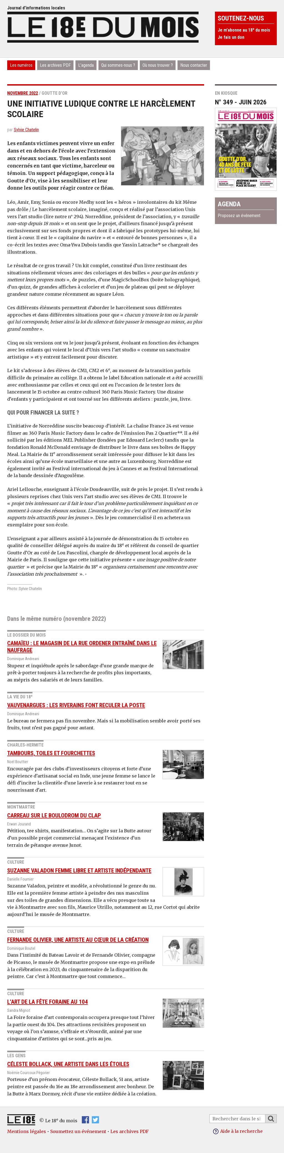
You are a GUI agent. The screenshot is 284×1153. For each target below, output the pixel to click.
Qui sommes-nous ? (118, 65)
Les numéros (21, 65)
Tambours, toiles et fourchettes (51, 753)
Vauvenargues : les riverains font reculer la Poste (76, 705)
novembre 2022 (22, 93)
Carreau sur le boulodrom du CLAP (54, 815)
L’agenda (86, 65)
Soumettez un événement (78, 1131)
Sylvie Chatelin (26, 129)
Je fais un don (231, 37)
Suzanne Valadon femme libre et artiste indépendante (79, 870)
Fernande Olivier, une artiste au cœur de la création (78, 939)
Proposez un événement (239, 215)
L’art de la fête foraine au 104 (47, 1001)
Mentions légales (26, 1131)
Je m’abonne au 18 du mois (244, 30)
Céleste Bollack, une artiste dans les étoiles (68, 1064)
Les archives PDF (55, 65)
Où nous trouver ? (158, 65)
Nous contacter (193, 65)
